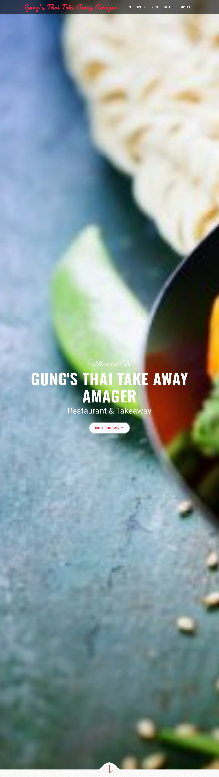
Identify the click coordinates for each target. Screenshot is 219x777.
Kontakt (186, 7)
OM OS (141, 7)
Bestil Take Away (109, 428)
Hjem (128, 7)
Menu (154, 7)
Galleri (169, 7)
